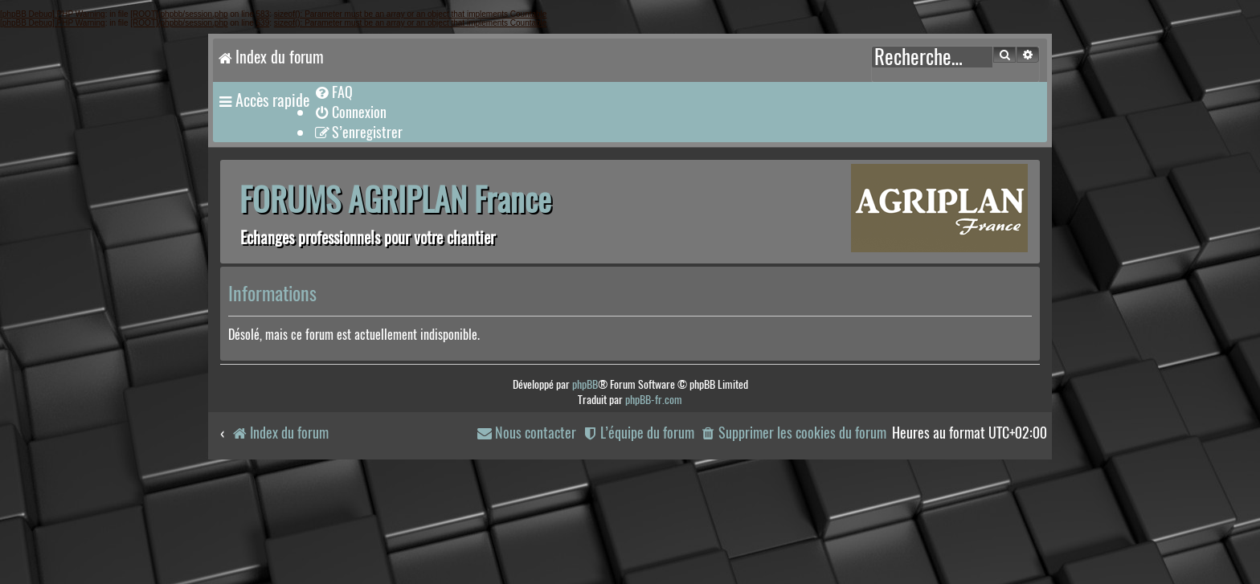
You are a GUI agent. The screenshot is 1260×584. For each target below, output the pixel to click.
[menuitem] (333, 92)
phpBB (585, 384)
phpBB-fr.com (653, 399)
